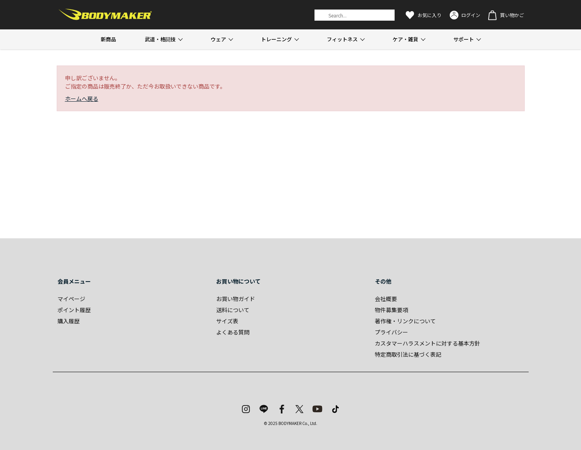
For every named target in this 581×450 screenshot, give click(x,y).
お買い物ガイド (235, 299)
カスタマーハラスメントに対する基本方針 (427, 343)
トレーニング (276, 39)
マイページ (71, 299)
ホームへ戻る (81, 98)
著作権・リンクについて (405, 321)
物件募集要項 (391, 310)
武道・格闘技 (160, 39)
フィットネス (342, 39)
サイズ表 (227, 321)
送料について (232, 310)
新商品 (108, 39)
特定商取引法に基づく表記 (408, 354)
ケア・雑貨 (405, 39)
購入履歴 (69, 321)
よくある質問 (232, 332)
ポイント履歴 (74, 310)
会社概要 (386, 299)
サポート (463, 39)
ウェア (218, 39)
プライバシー (391, 332)
